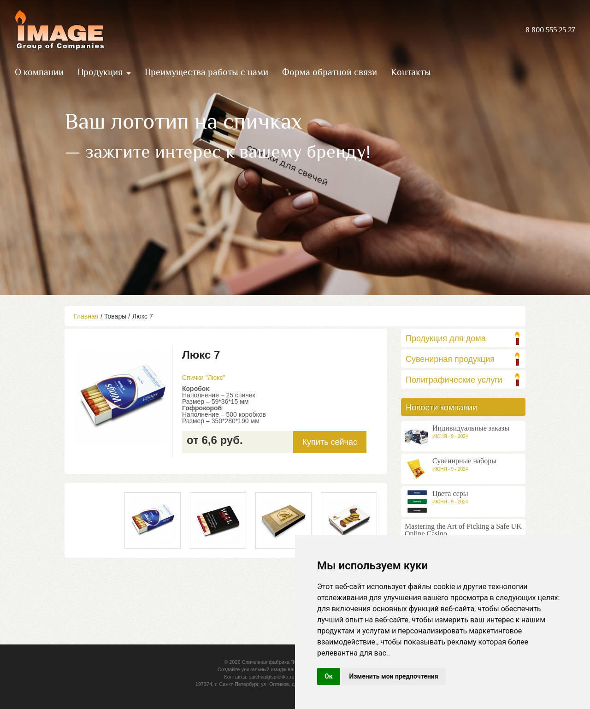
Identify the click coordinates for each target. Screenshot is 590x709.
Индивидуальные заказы (470, 428)
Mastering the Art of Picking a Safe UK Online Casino (463, 530)
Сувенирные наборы (464, 461)
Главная (86, 316)
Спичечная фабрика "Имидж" (276, 662)
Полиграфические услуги (454, 379)
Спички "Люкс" (203, 377)
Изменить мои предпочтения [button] (393, 676)
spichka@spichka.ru (272, 676)
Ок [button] (328, 676)
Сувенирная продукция (450, 359)
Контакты (411, 72)
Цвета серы (450, 493)
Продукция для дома (446, 338)
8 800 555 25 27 (550, 30)
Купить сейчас (329, 442)
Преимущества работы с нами (206, 72)
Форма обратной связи (329, 72)
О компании (39, 72)
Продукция (100, 72)
